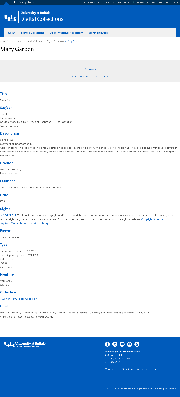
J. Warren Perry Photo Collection (18, 299)
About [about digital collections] (11, 32)
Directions (127, 369)
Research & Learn (124, 3)
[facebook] (107, 345)
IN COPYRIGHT (8, 215)
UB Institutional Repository (66, 32)
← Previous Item (80, 76)
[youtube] (122, 345)
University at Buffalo (123, 389)
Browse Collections (32, 32)
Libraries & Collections (145, 3)
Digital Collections (41, 19)
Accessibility (170, 389)
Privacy (158, 389)
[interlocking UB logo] (35, 14)
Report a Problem (147, 369)
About (176, 3)
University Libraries (26, 2)
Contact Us (111, 369)
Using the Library (106, 3)
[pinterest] (129, 345)
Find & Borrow (89, 3)
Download (90, 69)
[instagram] (136, 345)
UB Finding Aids (98, 32)
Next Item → (101, 76)
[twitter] (114, 345)
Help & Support (164, 3)
